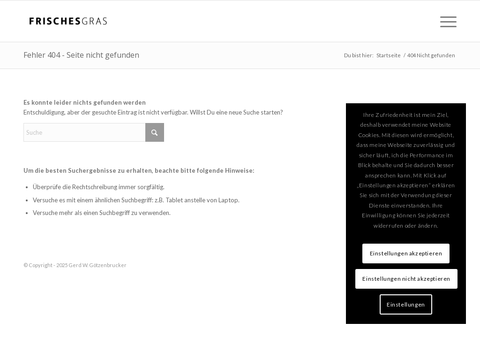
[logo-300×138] (68, 21)
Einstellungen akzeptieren (406, 253)
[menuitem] (445, 21)
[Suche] (93, 132)
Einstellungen (406, 304)
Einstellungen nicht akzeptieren (406, 278)
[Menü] (445, 21)
